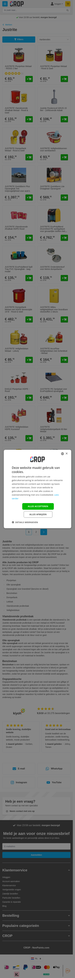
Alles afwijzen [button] (38, 514)
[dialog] (37, 489)
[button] (25, 522)
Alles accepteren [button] (38, 506)
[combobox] (62, 453)
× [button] (66, 453)
